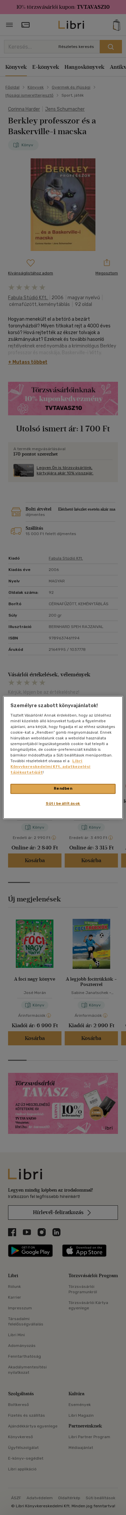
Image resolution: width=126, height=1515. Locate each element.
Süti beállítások (63, 803)
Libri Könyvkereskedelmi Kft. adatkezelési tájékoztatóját (50, 767)
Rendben (63, 788)
